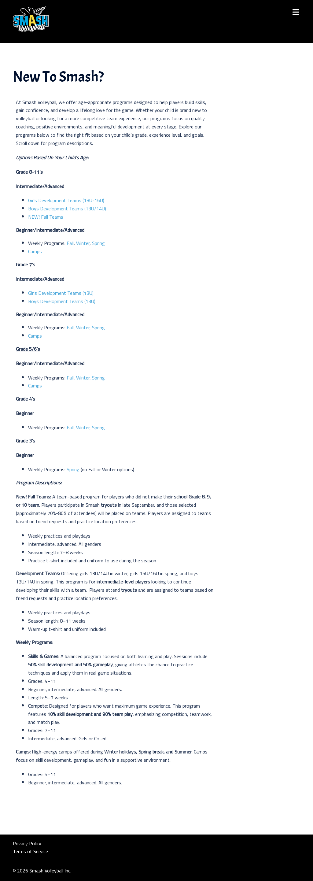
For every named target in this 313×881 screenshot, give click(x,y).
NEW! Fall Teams (45, 216)
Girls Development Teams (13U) (61, 293)
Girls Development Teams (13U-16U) (66, 200)
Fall (70, 243)
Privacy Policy (27, 843)
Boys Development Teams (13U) (61, 301)
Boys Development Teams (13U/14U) (68, 208)
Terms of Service (30, 851)
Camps (35, 251)
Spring (98, 243)
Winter (83, 243)
